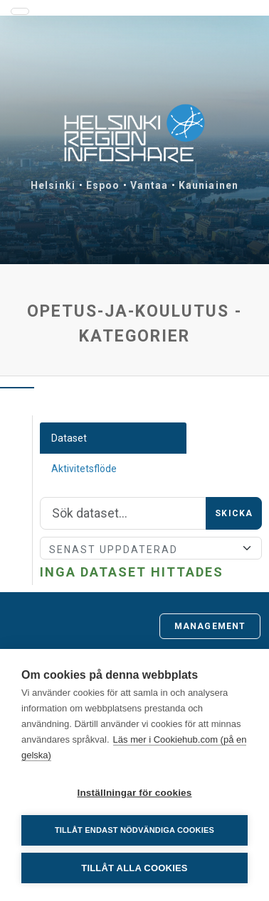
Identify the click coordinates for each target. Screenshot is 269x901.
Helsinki (53, 185)
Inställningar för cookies (134, 792)
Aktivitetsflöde (84, 468)
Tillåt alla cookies (134, 868)
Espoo (103, 185)
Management (210, 626)
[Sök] (123, 513)
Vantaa (149, 185)
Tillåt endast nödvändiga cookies (134, 830)
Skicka (234, 513)
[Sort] (151, 548)
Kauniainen (208, 185)
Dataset (69, 438)
